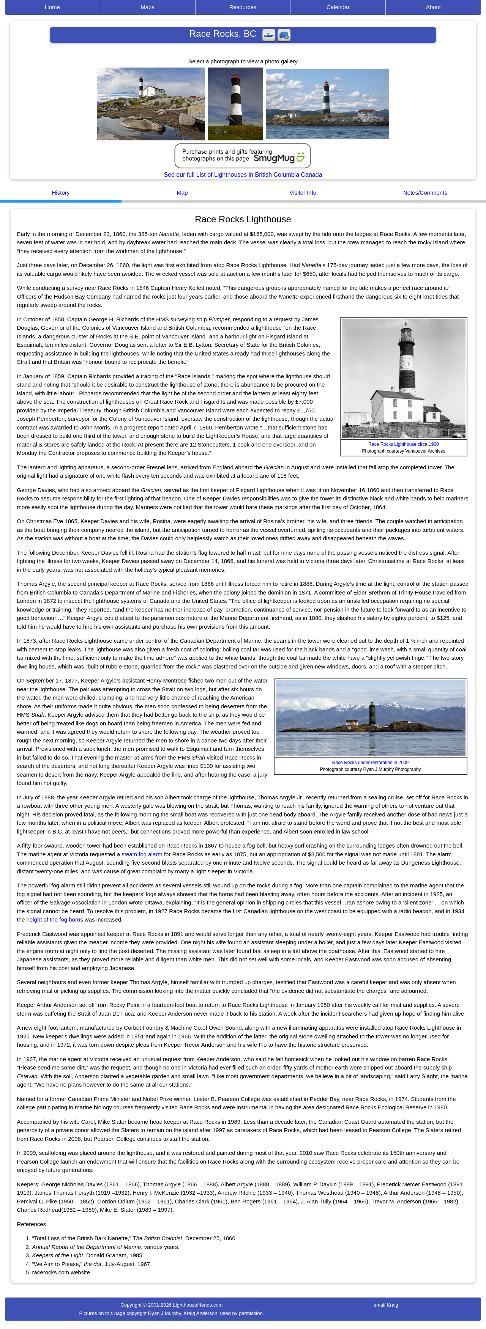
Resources (243, 7)
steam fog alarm (142, 854)
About (433, 7)
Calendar (338, 7)
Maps (147, 7)
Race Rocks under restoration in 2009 (370, 762)
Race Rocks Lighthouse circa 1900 (403, 444)
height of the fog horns (55, 919)
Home (52, 7)
